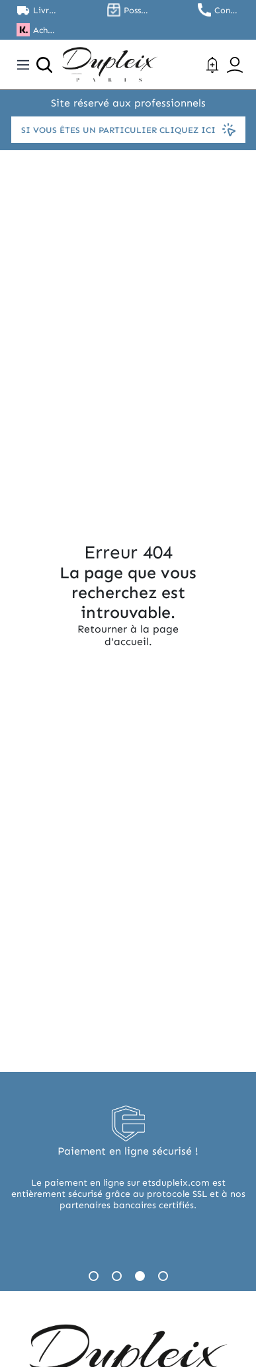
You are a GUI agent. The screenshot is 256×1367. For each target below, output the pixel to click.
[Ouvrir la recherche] (44, 65)
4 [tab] (163, 1276)
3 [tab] (140, 1276)
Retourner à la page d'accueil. (128, 635)
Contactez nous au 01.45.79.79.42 (226, 10)
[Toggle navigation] (23, 65)
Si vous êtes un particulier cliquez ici (128, 129)
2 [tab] (117, 1276)
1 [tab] (94, 1276)
